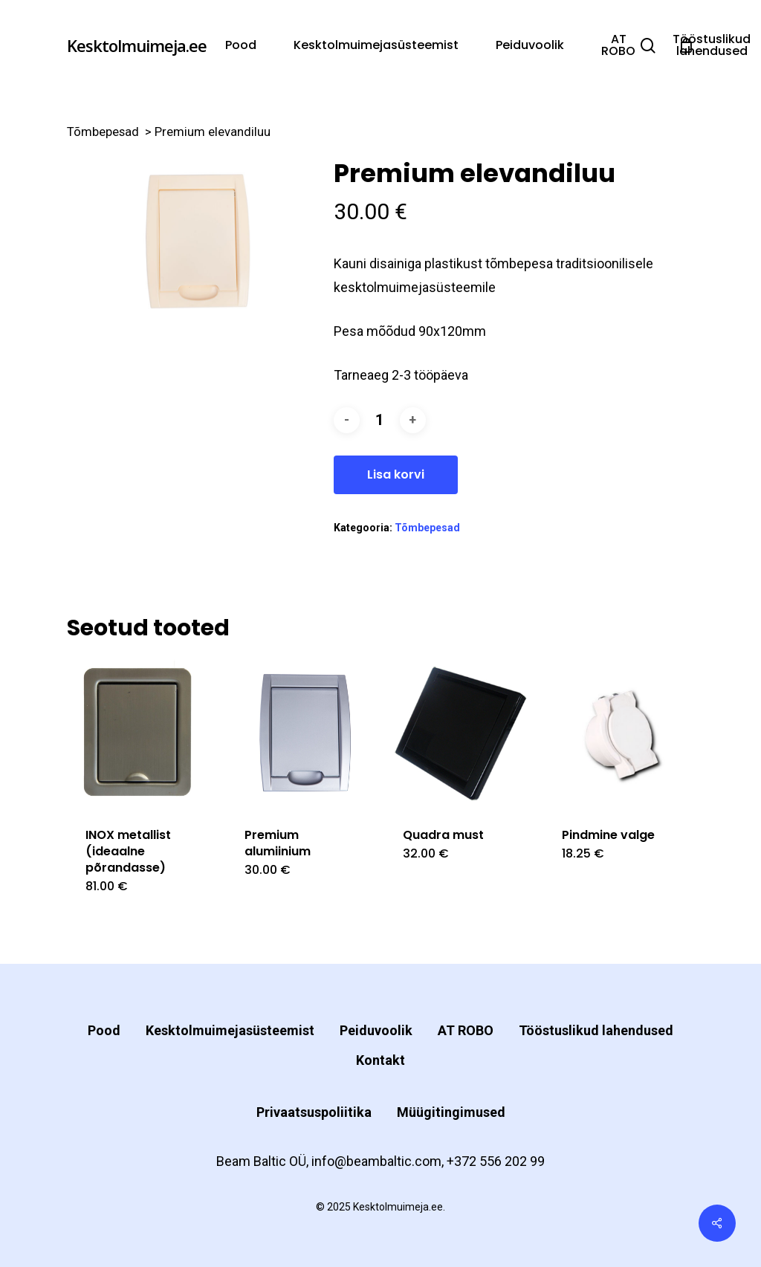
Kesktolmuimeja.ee (137, 45)
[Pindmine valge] (618, 733)
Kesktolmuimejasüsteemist (230, 1030)
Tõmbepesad (103, 132)
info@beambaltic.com (376, 1161)
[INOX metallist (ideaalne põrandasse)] (142, 733)
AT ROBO (465, 1030)
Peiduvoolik (376, 1030)
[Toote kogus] (380, 420)
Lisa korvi (395, 474)
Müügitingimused (451, 1112)
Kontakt (380, 1060)
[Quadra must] (459, 733)
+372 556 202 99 (496, 1161)
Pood (104, 1030)
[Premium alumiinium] (301, 733)
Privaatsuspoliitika (314, 1112)
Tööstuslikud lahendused (596, 1030)
